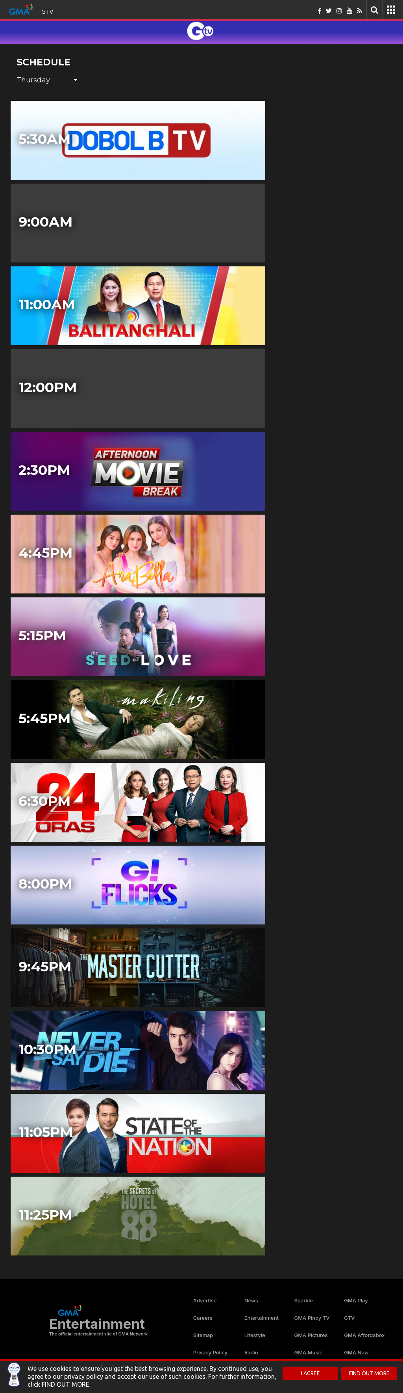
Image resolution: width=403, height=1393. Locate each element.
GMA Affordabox (364, 1335)
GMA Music (308, 1352)
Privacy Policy (210, 1352)
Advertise (205, 1300)
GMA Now (356, 1352)
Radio (251, 1352)
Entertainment (261, 1318)
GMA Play (356, 1300)
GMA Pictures (310, 1335)
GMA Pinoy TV (311, 1318)
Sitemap (203, 1335)
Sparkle (303, 1300)
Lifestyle (254, 1335)
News (251, 1300)
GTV (47, 11)
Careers (203, 1318)
